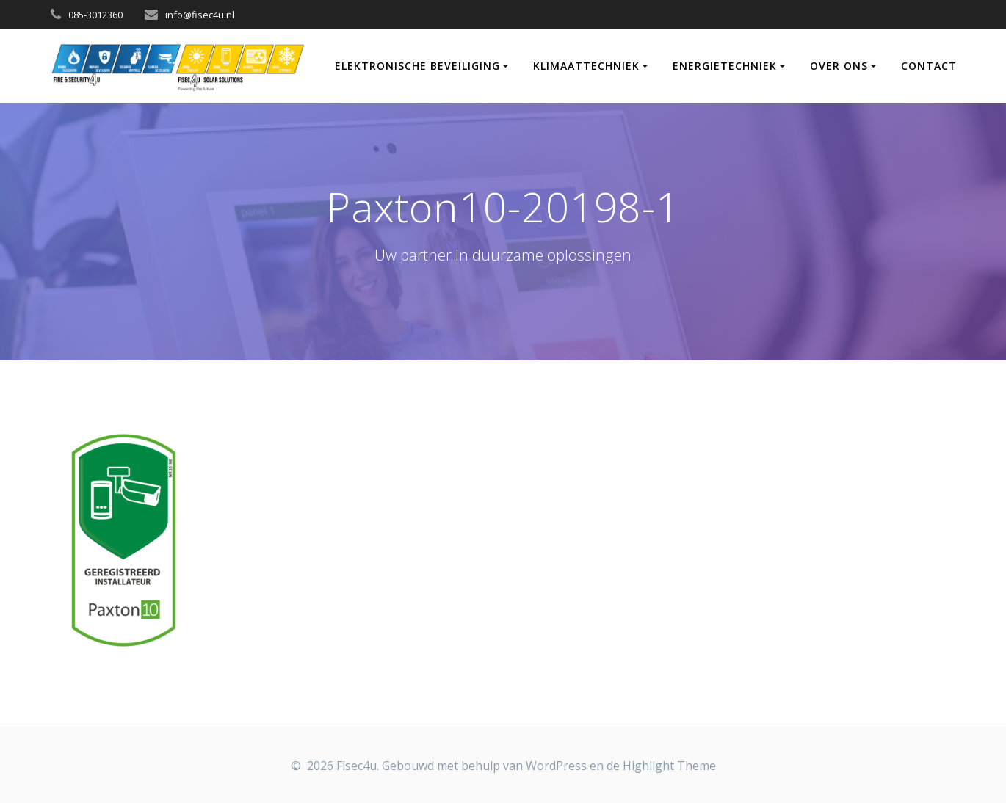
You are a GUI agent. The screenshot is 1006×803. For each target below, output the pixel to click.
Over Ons (839, 66)
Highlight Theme (669, 765)
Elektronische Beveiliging (417, 66)
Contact (929, 66)
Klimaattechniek (586, 66)
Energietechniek (725, 66)
